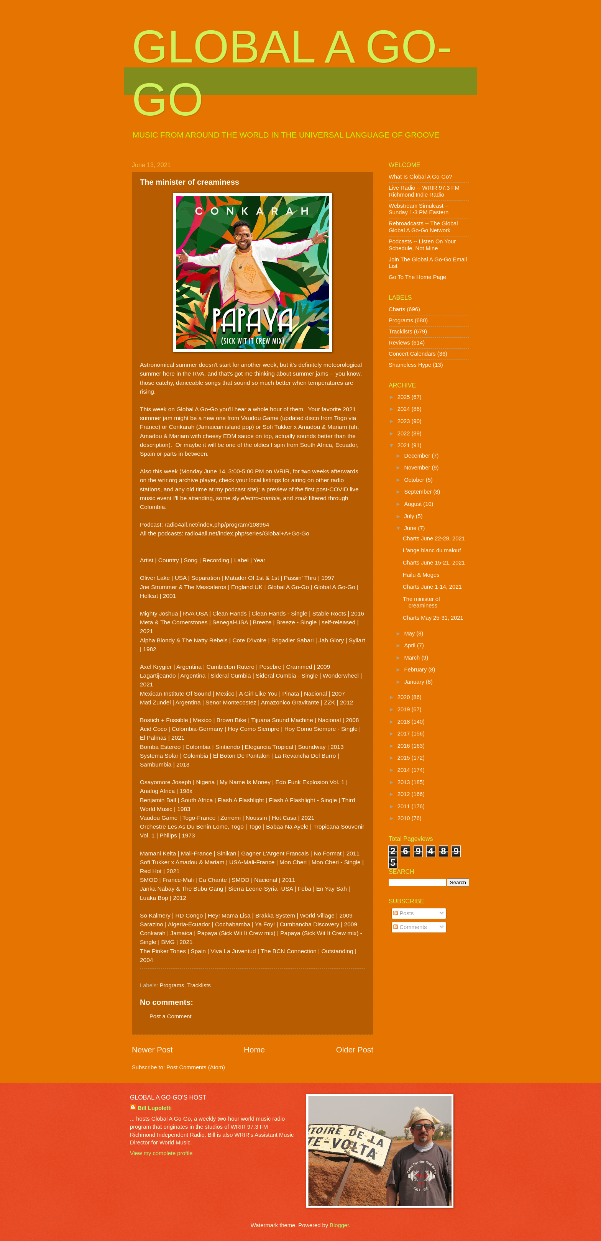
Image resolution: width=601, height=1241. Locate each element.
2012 (404, 794)
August (413, 504)
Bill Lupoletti (155, 1108)
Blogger (339, 1225)
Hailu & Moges (421, 575)
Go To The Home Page (417, 277)
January (414, 682)
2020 (404, 697)
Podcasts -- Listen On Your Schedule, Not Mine (422, 244)
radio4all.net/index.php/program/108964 (216, 524)
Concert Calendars (412, 354)
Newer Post (152, 1049)
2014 (404, 770)
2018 (404, 722)
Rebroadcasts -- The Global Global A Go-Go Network (423, 226)
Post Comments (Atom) (195, 1067)
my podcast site (235, 489)
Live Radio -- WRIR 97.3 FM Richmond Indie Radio (424, 191)
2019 (404, 709)
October (414, 480)
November (418, 468)
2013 (404, 782)
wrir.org (167, 480)
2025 (404, 397)
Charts (397, 309)
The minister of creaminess (421, 602)
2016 (404, 746)
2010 (404, 818)
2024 (404, 409)
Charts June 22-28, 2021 (434, 538)
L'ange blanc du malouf (432, 550)
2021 (404, 445)
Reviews (399, 343)
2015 (404, 758)
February (416, 669)
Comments (410, 927)
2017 (404, 733)
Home (254, 1049)
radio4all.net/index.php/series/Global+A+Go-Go (247, 533)
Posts (403, 913)
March (412, 658)
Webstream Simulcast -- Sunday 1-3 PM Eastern (419, 209)
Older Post (354, 1049)
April (410, 645)
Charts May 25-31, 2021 (433, 618)
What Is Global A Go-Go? (420, 177)
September (418, 492)
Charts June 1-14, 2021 (432, 587)
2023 (404, 421)
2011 (404, 806)
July (409, 516)
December (418, 456)
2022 (404, 433)
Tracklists (199, 985)
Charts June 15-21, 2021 (434, 563)
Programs (172, 985)
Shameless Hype (410, 365)
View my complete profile (161, 1153)
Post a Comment (170, 1016)
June (411, 528)
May (410, 633)
